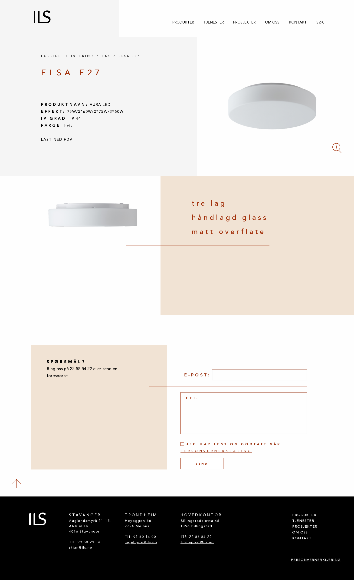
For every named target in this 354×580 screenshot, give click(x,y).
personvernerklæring (216, 451)
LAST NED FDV (56, 140)
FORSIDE (51, 56)
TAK (106, 56)
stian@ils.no (80, 548)
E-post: (197, 375)
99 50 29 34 (89, 542)
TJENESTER (213, 22)
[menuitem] (183, 22)
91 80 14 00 (144, 537)
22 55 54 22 (200, 537)
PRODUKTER (183, 22)
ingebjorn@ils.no (141, 542)
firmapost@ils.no (197, 542)
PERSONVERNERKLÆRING (316, 560)
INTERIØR (82, 56)
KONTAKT (298, 22)
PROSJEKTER (244, 22)
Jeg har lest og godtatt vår (230, 447)
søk (320, 22)
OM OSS (272, 22)
